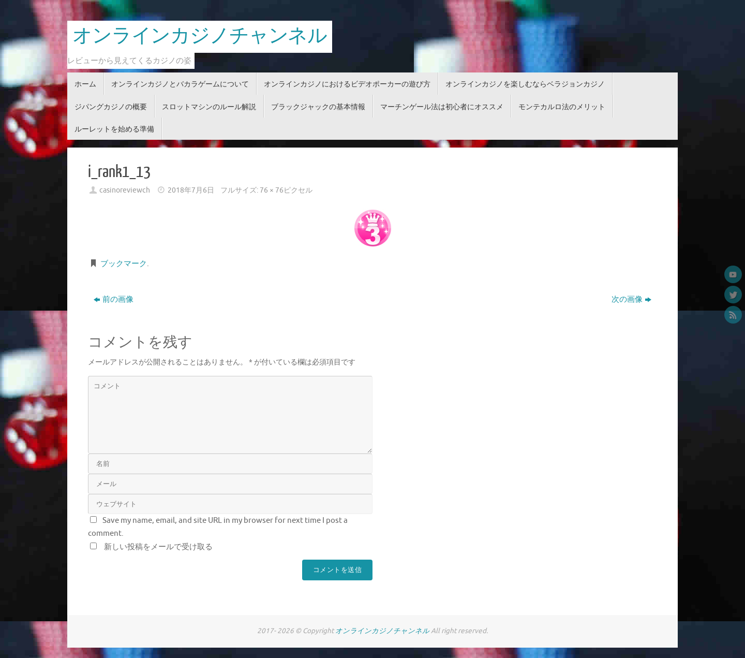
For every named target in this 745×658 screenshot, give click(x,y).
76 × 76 (272, 190)
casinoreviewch (124, 190)
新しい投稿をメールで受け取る (158, 547)
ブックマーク (123, 264)
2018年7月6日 (191, 190)
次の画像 (631, 299)
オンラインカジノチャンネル (199, 36)
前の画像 (113, 299)
